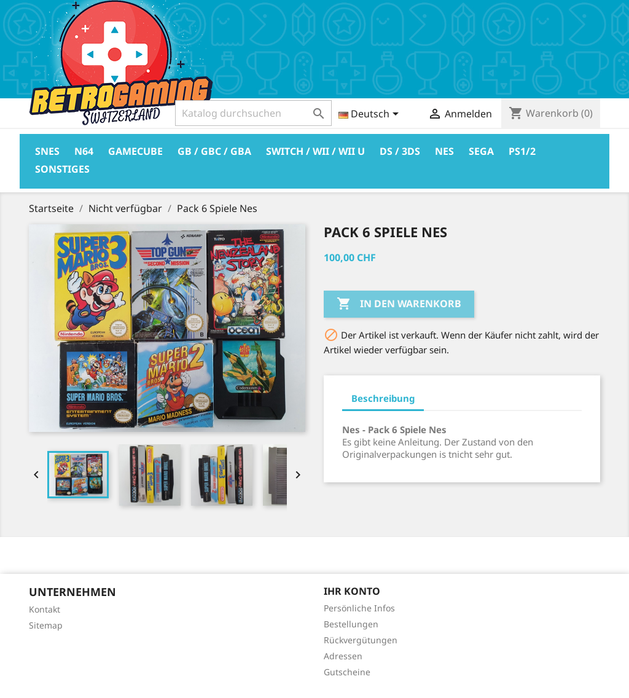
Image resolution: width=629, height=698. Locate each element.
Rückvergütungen (360, 640)
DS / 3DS (400, 151)
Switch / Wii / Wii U (315, 151)
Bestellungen (351, 624)
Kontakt (44, 609)
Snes (47, 151)
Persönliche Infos (359, 608)
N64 (83, 151)
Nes (444, 151)
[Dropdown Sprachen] (370, 115)
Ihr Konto (352, 591)
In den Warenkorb (399, 304)
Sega (481, 151)
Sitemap (46, 625)
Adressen (343, 656)
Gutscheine (347, 672)
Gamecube (135, 151)
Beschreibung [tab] (383, 398)
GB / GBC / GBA (214, 151)
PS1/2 (522, 151)
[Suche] (253, 113)
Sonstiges (62, 169)
